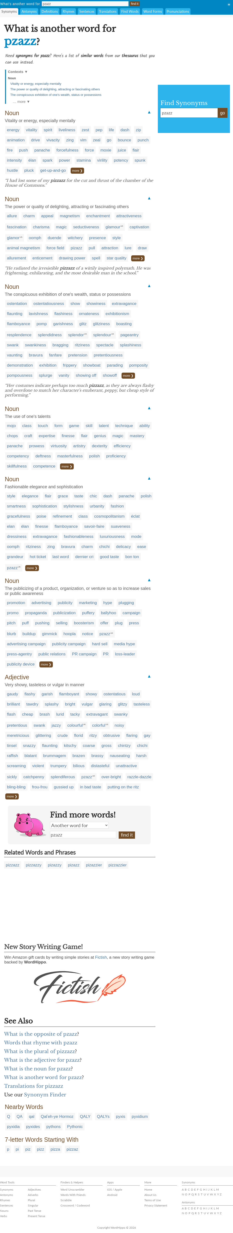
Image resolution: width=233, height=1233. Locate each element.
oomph (35, 238)
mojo (11, 425)
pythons (53, 1126)
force (89, 150)
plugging (126, 602)
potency (121, 160)
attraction (109, 248)
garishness (63, 324)
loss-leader (125, 654)
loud (136, 694)
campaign (131, 613)
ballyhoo (108, 613)
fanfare (55, 355)
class (27, 425)
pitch (11, 623)
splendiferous (63, 777)
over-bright (111, 777)
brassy (97, 755)
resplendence (19, 335)
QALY (85, 1116)
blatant (31, 755)
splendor (76, 335)
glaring (105, 704)
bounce (124, 140)
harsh (141, 755)
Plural (31, 1200)
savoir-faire (94, 526)
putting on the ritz (123, 787)
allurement (16, 258)
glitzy (122, 704)
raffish (12, 755)
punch (143, 140)
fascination (16, 227)
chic (93, 496)
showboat (91, 365)
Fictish (101, 957)
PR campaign (84, 654)
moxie (105, 150)
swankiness (35, 345)
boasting (124, 324)
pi (17, 1149)
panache (42, 150)
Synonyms (9, 11)
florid (78, 735)
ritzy (93, 735)
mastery (137, 436)
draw (142, 248)
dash (125, 130)
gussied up (64, 787)
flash (11, 714)
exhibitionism (117, 313)
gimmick (49, 634)
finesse (68, 436)
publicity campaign (69, 644)
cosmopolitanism (109, 516)
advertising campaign (26, 644)
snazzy (29, 745)
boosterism (84, 623)
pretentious (17, 725)
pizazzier (94, 865)
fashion (117, 506)
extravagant (97, 714)
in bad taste (90, 787)
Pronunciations (178, 11)
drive (35, 140)
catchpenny (33, 777)
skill (89, 425)
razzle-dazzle (139, 777)
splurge (45, 375)
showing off (86, 375)
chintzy (124, 745)
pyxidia (13, 1126)
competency (18, 456)
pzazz (12, 568)
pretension (77, 355)
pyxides (33, 1126)
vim (83, 140)
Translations (107, 11)
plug (119, 623)
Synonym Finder (45, 1095)
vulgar (87, 704)
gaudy (12, 694)
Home (148, 1189)
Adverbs (33, 1195)
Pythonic (75, 1126)
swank (12, 345)
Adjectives (34, 1189)
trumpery (58, 766)
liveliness (67, 130)
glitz (82, 324)
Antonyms (29, 11)
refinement (62, 516)
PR (106, 654)
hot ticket (38, 556)
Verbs (3, 1216)
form (58, 425)
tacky (75, 714)
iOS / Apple (114, 1189)
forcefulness (67, 150)
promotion (16, 602)
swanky (121, 714)
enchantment (98, 216)
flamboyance (18, 324)
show (75, 303)
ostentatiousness (48, 303)
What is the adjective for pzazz (42, 1060)
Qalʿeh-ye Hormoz (57, 1116)
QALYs (103, 1116)
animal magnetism (23, 248)
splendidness (50, 335)
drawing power (72, 258)
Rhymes (68, 11)
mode (136, 536)
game (74, 425)
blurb (11, 634)
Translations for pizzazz (33, 1086)
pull (92, 248)
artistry (79, 446)
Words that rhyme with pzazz (40, 1043)
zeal (96, 140)
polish (94, 456)
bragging (60, 345)
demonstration (20, 365)
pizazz (76, 248)
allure (12, 216)
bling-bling (16, 787)
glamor (13, 238)
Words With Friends (73, 1195)
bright (70, 704)
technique (124, 425)
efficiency (122, 446)
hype (107, 602)
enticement (42, 258)
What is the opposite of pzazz (40, 1034)
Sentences (86, 11)
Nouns (4, 1211)
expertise (47, 436)
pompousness (19, 375)
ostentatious (115, 694)
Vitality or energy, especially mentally (35, 84)
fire (10, 150)
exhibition (47, 365)
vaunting (14, 355)
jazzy (56, 725)
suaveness (120, 526)
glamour (112, 227)
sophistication (44, 506)
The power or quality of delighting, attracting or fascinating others (55, 89)
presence (97, 238)
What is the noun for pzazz (37, 1069)
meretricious (18, 735)
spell (96, 258)
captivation (139, 227)
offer (104, 623)
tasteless (142, 704)
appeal (47, 216)
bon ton (132, 556)
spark (48, 160)
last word (61, 556)
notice (87, 634)
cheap (27, 714)
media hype (124, 644)
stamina (83, 160)
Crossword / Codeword (75, 1205)
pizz (40, 1149)
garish (47, 694)
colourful (75, 725)
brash (45, 714)
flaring (131, 735)
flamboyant (69, 694)
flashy (30, 694)
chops (12, 436)
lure (128, 248)
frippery (70, 365)
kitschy (70, 745)
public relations (52, 654)
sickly (12, 777)
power (64, 160)
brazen (79, 755)
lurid (60, 714)
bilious (79, 766)
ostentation (17, 303)
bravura (36, 355)
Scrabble (66, 1200)
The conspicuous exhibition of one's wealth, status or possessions (55, 95)
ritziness (82, 345)
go (109, 140)
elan (11, 526)
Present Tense (36, 1216)
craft (28, 436)
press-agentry (19, 654)
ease (141, 546)
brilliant (13, 704)
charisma (41, 227)
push (23, 150)
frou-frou (39, 787)
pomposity (138, 365)
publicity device (21, 664)
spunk (140, 160)
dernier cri (84, 556)
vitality (31, 130)
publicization (64, 613)
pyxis (120, 1116)
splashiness (130, 345)
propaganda (36, 613)
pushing (42, 623)
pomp (42, 324)
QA (20, 1116)
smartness (16, 506)
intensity (14, 160)
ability (144, 425)
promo (12, 613)
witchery (75, 238)
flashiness (63, 313)
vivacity (53, 140)
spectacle (105, 345)
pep (99, 130)
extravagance (124, 303)
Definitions (50, 11)
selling (61, 623)
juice (122, 150)
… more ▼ (21, 101)
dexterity (99, 446)
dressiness (16, 536)
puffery (88, 613)
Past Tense (34, 1211)
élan (32, 160)
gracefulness (18, 516)
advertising (41, 602)
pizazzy (54, 865)
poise (41, 516)
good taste (109, 556)
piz (28, 1149)
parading (115, 365)
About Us (150, 1195)
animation (16, 140)
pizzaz (72, 1149)
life (111, 130)
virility (102, 160)
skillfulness (17, 466)
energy (13, 130)
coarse (89, 745)
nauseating (120, 755)
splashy (52, 704)
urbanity (97, 506)
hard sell (99, 644)
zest (85, 130)
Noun (12, 78)
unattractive (126, 766)
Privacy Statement (155, 1205)
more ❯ (77, 170)
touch (43, 425)
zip (138, 130)
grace (63, 496)
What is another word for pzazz (43, 1077)
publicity (65, 602)
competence (44, 466)
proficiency (116, 456)
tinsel (12, 745)
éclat (135, 516)
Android (112, 1195)
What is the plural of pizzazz (39, 1051)
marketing (88, 602)
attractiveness (128, 216)
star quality (116, 258)
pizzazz (12, 865)
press (134, 623)
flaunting (14, 313)
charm (29, 216)
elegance (30, 496)
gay (147, 735)
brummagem (54, 755)
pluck (29, 170)
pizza (55, 1149)
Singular (33, 1205)
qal (31, 1116)
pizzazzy (33, 865)
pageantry (129, 335)
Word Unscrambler (72, 1189)
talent (104, 425)
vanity (64, 375)
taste (78, 496)
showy (91, 694)
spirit (48, 130)
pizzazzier (118, 865)
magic (61, 227)
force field (55, 248)
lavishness (38, 313)
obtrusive (111, 735)
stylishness (73, 506)
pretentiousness (108, 355)
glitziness (101, 324)
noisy (119, 725)
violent (38, 766)
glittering (43, 735)
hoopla (69, 634)
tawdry (32, 704)
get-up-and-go (53, 170)
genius (100, 436)
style (116, 238)
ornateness (89, 313)
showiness (95, 303)
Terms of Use (152, 1200)
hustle (12, 170)
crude (62, 735)
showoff (110, 375)
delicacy (123, 546)
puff (25, 623)
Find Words (130, 11)
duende (54, 238)
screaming (16, 766)
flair (136, 150)
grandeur (15, 556)
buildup (29, 634)
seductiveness (86, 227)
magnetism (70, 216)
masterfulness (70, 456)
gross (107, 745)
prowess (36, 446)
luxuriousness (112, 536)
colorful (98, 725)
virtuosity (59, 446)
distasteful (100, 766)
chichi (104, 546)
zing (70, 140)
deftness (43, 456)
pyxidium (140, 1116)
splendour (102, 335)
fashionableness (78, 536)
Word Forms (152, 11)
